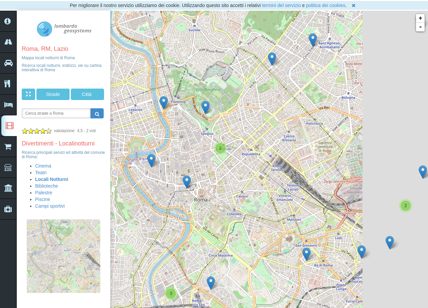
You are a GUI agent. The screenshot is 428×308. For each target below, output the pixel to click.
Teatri (40, 172)
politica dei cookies (325, 5)
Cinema (43, 166)
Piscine (42, 199)
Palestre (43, 192)
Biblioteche (46, 186)
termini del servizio (281, 5)
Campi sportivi (50, 206)
